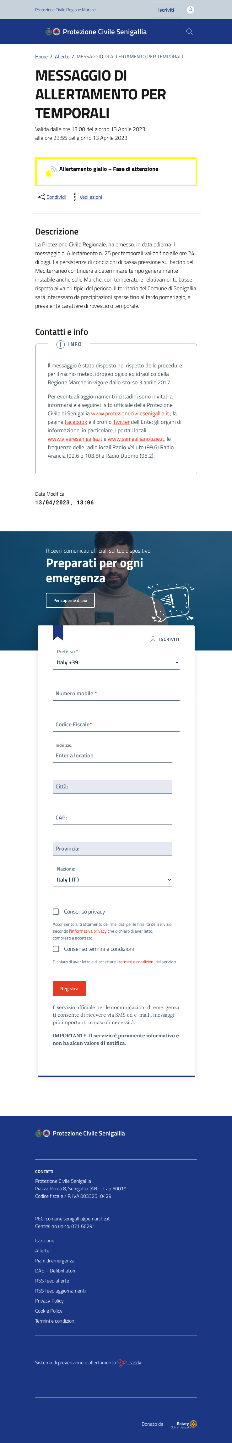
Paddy (129, 1363)
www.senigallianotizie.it (136, 438)
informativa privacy (89, 931)
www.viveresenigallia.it (75, 438)
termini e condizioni (136, 961)
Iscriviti (166, 9)
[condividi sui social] (51, 197)
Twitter (121, 422)
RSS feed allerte (52, 1280)
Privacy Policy (49, 1300)
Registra (69, 988)
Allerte (42, 1250)
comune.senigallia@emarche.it (78, 1218)
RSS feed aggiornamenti (60, 1290)
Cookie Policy (48, 1310)
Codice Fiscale (74, 724)
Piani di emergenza (54, 1260)
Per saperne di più (70, 600)
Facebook (76, 422)
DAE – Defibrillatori (55, 1270)
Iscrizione (44, 1240)
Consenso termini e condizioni (99, 949)
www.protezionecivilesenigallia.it (130, 413)
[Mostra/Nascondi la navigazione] (7, 31)
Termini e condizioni (55, 1321)
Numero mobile (76, 693)
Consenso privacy (84, 911)
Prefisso (67, 652)
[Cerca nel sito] (189, 31)
